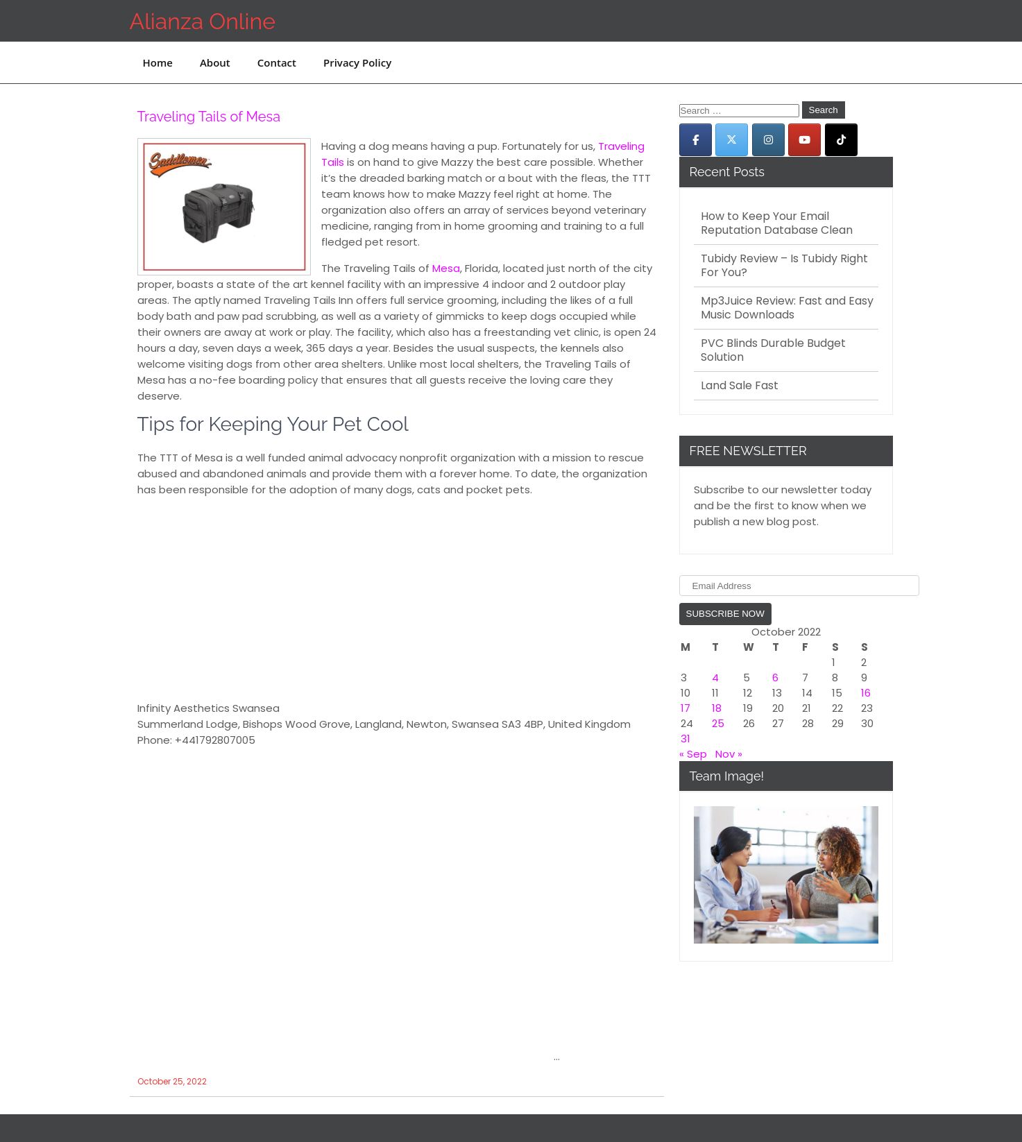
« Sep (693, 754)
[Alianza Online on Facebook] (695, 139)
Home (158, 62)
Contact (276, 62)
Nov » (728, 754)
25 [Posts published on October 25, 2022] (718, 723)
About (215, 62)
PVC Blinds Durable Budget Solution (773, 350)
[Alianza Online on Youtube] (804, 139)
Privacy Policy (357, 62)
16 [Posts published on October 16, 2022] (866, 692)
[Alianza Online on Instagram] (768, 139)
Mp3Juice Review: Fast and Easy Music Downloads (787, 308)
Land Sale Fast (739, 386)
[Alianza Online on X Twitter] (731, 139)
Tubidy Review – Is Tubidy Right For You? (784, 266)
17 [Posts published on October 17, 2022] (685, 708)
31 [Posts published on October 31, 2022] (685, 738)
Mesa (446, 268)
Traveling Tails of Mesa (209, 116)
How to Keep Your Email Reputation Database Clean (777, 223)
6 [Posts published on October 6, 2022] (775, 677)
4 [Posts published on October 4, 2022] (715, 677)
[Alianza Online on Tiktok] (841, 139)
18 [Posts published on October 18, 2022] (717, 708)
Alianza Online (202, 21)
